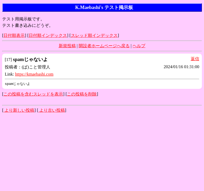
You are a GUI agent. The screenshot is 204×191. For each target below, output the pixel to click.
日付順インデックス (48, 35)
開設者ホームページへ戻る (104, 46)
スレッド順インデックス (94, 35)
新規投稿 (67, 46)
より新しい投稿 (18, 110)
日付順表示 (14, 35)
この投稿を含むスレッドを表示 (33, 94)
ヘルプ (139, 46)
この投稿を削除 (82, 94)
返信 (195, 59)
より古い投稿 (51, 110)
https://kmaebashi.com (34, 74)
